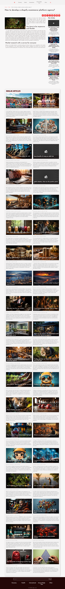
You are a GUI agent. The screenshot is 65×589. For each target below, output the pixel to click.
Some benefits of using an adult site (44, 156)
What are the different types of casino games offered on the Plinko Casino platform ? (46, 107)
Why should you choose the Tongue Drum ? (19, 232)
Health (25, 2)
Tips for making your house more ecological (19, 485)
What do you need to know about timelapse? (46, 283)
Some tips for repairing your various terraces (19, 384)
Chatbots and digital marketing (42, 384)
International (31, 2)
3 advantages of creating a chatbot (16, 460)
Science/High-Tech (39, 2)
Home (6, 7)
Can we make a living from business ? (44, 485)
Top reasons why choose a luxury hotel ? (18, 207)
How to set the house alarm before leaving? (19, 435)
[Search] (31, 579)
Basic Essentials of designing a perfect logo (19, 561)
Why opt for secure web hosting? (43, 207)
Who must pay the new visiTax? (15, 308)
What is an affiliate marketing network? (45, 435)
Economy (20, 2)
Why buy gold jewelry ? (13, 257)
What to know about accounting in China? (45, 257)
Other (46, 2)
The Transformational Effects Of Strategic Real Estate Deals (53, 62)
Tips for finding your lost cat (14, 409)
